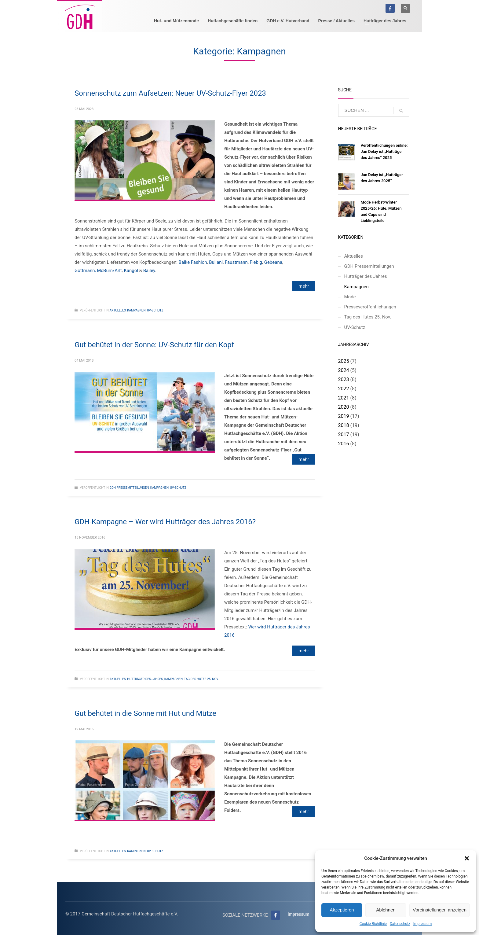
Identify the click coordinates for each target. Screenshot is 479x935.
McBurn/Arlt (109, 270)
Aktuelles (117, 310)
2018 (343, 425)
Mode (350, 297)
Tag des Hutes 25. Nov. (201, 679)
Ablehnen (385, 909)
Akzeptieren (342, 909)
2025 (343, 361)
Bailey (149, 270)
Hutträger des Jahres (145, 679)
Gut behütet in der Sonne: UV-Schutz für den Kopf (154, 345)
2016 (343, 444)
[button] (467, 858)
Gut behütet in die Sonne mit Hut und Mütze (145, 713)
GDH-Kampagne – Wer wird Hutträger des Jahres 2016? (165, 521)
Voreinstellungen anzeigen (439, 909)
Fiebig (256, 262)
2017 (343, 434)
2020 (343, 407)
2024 (343, 370)
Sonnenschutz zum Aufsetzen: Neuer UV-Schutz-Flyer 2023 (170, 93)
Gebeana (273, 262)
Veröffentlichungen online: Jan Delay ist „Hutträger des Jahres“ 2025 (384, 151)
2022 (343, 389)
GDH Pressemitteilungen (129, 487)
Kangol (131, 270)
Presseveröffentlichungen (370, 307)
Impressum (422, 924)
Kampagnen (136, 310)
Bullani (216, 262)
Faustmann (236, 262)
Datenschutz (400, 924)
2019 (343, 416)
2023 (343, 379)
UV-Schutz (155, 310)
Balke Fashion (193, 262)
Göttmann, (85, 270)
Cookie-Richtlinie (373, 924)
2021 (343, 398)
